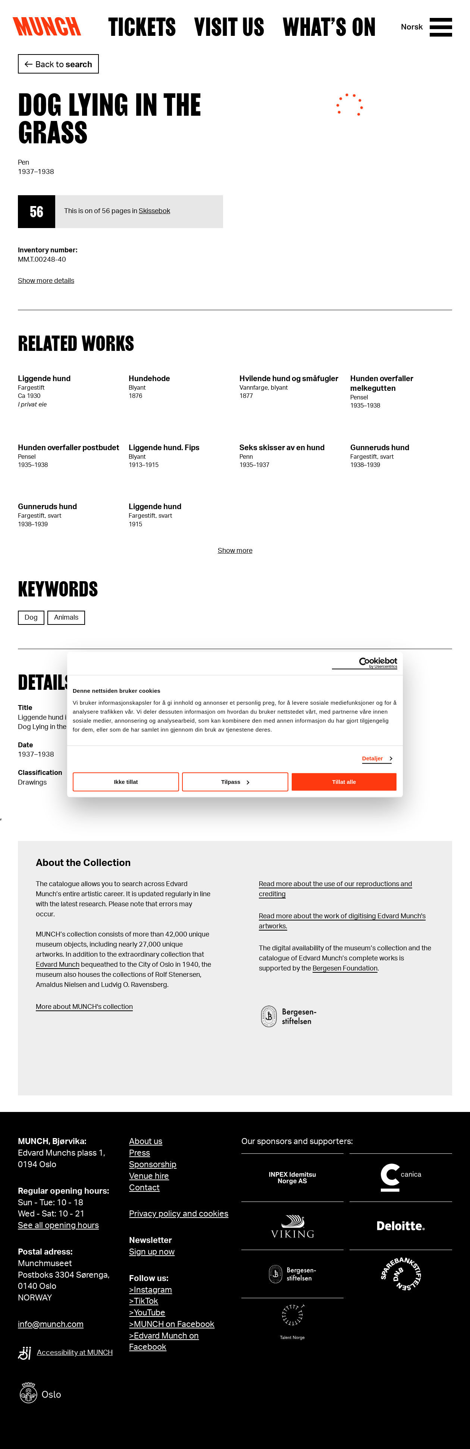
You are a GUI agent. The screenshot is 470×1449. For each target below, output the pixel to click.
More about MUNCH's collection (84, 1007)
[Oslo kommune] (74, 1394)
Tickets (142, 27)
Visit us (229, 27)
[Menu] (441, 27)
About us (145, 1141)
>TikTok (143, 1301)
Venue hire (149, 1176)
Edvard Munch (57, 965)
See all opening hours (58, 1225)
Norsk (412, 27)
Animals (66, 617)
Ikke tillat (126, 782)
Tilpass (235, 782)
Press (139, 1153)
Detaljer (372, 758)
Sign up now (152, 1252)
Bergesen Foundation (345, 968)
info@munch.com (51, 1324)
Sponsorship (152, 1164)
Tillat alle (344, 782)
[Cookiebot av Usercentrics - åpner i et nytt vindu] (364, 663)
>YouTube (147, 1313)
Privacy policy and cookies (178, 1214)
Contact (144, 1188)
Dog (31, 617)
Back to (63, 65)
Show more (235, 551)
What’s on (329, 27)
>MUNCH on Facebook (171, 1324)
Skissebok (154, 211)
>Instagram (150, 1290)
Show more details (46, 281)
